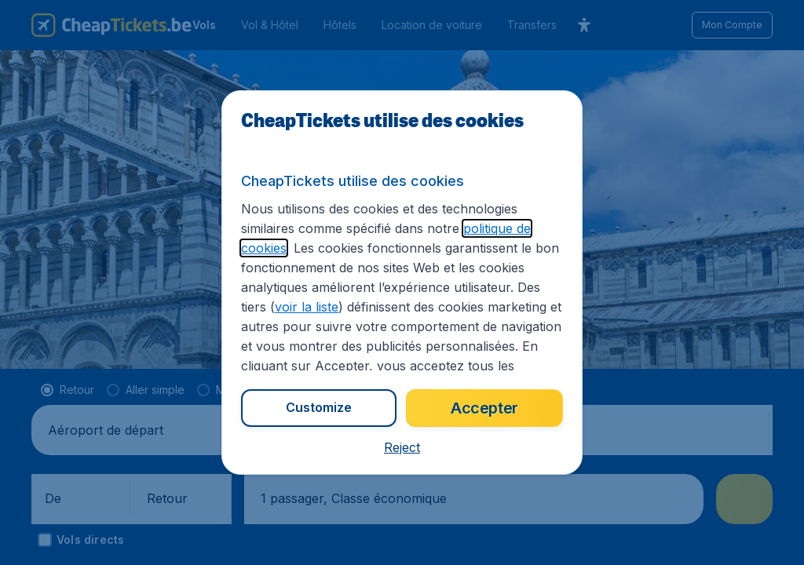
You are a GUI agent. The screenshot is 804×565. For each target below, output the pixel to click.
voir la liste (306, 307)
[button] (402, 447)
